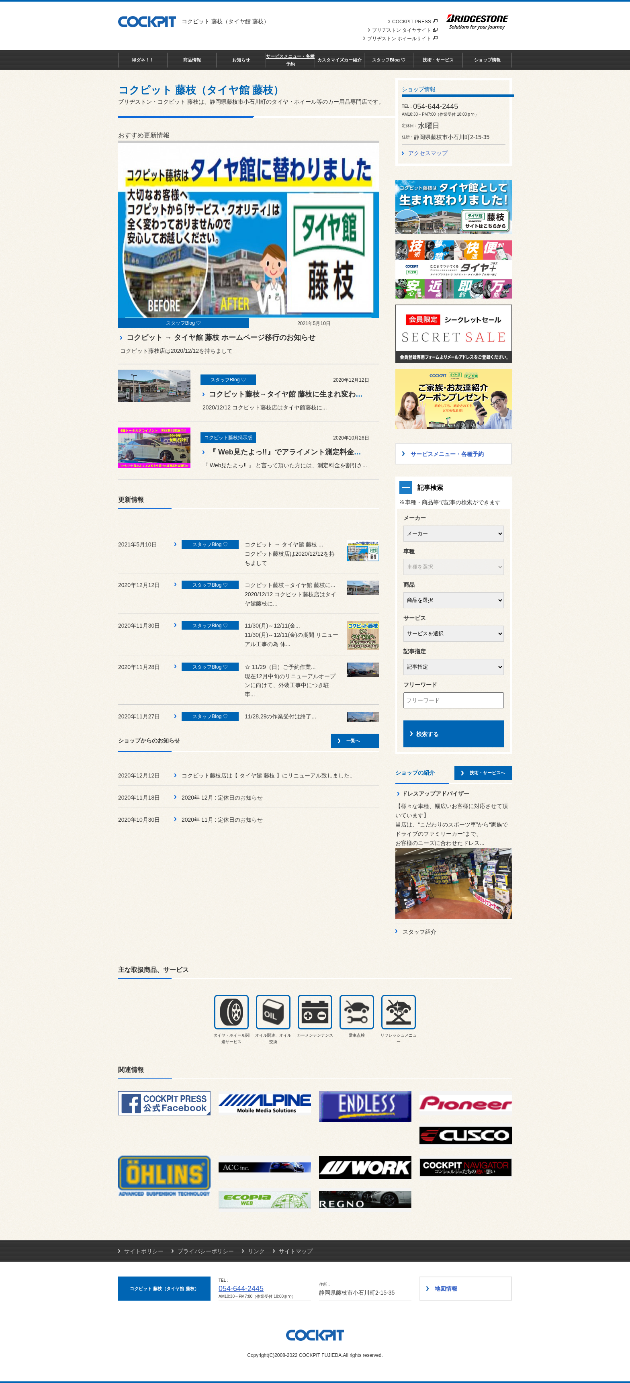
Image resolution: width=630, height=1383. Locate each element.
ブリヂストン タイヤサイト (405, 30)
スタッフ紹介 (419, 932)
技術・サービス (438, 59)
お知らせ (241, 59)
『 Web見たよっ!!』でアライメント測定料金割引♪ (290, 452)
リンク (256, 1251)
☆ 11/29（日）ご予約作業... (280, 667)
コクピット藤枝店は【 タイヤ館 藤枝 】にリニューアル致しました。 (268, 775)
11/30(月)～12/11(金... (272, 625)
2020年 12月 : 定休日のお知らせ (222, 797)
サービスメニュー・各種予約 (290, 60)
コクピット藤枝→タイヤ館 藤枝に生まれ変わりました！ (300, 394)
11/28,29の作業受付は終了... (280, 716)
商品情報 (192, 59)
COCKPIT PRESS (415, 22)
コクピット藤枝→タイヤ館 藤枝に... (290, 585)
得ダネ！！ (143, 59)
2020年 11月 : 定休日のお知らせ (222, 819)
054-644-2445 (241, 1289)
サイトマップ (296, 1251)
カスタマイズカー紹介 (339, 59)
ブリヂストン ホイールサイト (402, 38)
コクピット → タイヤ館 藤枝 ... (284, 544)
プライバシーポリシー (206, 1251)
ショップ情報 (487, 59)
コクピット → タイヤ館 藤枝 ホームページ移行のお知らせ (221, 337)
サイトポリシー (144, 1251)
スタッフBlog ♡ (388, 59)
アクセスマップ (428, 153)
